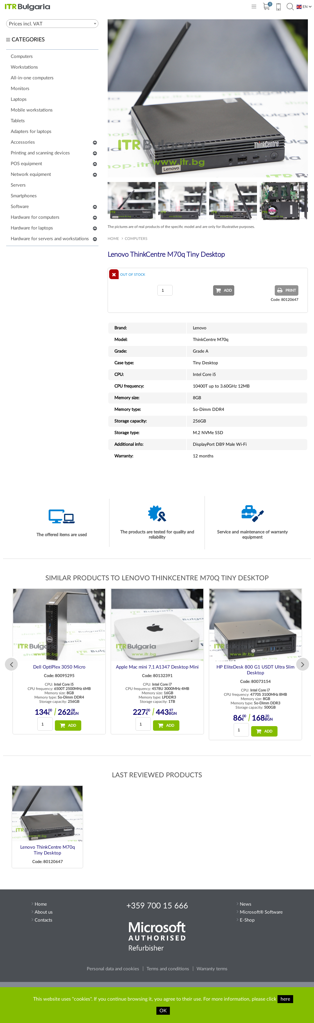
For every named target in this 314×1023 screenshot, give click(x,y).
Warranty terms (212, 969)
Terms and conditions (168, 969)
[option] (59, 661)
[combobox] (52, 23)
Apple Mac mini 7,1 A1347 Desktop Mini (157, 667)
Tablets (18, 121)
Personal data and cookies (113, 969)
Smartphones (24, 196)
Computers (22, 56)
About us (44, 912)
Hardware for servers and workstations (50, 239)
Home (113, 239)
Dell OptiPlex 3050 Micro (59, 667)
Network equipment (31, 174)
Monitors (20, 88)
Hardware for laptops (32, 228)
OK (163, 1010)
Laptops (19, 99)
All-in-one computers (32, 78)
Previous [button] (11, 664)
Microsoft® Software (261, 912)
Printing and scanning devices (40, 153)
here (285, 999)
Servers (18, 185)
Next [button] (302, 664)
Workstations (24, 67)
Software (20, 206)
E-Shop (247, 920)
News (245, 904)
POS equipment (26, 163)
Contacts (43, 920)
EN (302, 7)
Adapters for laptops (31, 131)
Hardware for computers (35, 217)
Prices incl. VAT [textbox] (25, 23)
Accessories (23, 142)
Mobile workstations (32, 110)
